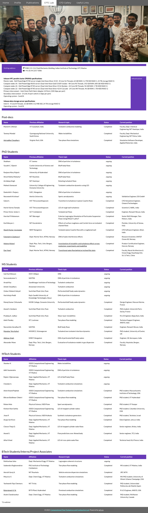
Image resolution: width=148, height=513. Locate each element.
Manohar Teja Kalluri (11, 331)
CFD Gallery (65, 3)
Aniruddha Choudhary (12, 140)
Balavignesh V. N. (10, 490)
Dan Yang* (7, 250)
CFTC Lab (49, 3)
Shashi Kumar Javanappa (13, 230)
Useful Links (83, 3)
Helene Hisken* (9, 244)
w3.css (101, 510)
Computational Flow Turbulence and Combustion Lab (70, 510)
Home (6, 3)
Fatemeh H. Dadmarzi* (12, 237)
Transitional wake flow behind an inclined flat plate (76, 250)
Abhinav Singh (9, 338)
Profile (17, 3)
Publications (32, 3)
